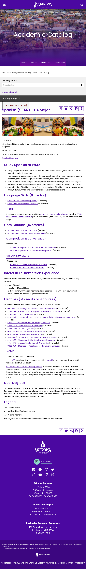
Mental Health (60, 62)
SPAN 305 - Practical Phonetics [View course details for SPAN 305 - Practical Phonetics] (21, 314)
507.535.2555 (43, 533)
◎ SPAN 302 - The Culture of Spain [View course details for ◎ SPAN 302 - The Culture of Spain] (22, 230)
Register (25, 62)
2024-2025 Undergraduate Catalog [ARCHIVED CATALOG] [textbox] (25, 73)
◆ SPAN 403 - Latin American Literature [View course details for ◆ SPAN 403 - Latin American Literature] (27, 267)
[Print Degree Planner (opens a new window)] (61, 108)
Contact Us (6, 547)
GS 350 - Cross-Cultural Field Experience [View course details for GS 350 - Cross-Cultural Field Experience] (24, 366)
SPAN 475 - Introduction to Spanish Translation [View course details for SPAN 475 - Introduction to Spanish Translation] (28, 343)
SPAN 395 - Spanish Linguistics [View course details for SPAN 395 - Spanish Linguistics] (21, 328)
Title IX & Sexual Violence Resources (64, 544)
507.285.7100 (36, 514)
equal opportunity (28, 544)
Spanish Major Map (10, 158)
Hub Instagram (46, 62)
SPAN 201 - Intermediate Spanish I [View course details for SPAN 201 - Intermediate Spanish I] (22, 201)
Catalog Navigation (11, 98)
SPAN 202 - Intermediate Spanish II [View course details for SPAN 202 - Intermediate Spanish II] (23, 203)
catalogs (8, 562)
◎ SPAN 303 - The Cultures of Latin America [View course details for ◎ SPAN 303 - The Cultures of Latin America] (27, 233)
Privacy (79, 544)
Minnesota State (44, 549)
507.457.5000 (35, 496)
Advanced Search (9, 92)
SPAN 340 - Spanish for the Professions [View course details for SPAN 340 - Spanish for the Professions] (25, 325)
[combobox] (43, 73)
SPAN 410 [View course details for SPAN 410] (49, 360)
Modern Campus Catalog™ (71, 562)
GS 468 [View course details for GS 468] (12, 360)
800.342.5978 (50, 496)
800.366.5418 (50, 514)
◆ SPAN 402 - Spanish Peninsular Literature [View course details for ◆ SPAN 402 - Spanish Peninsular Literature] (28, 264)
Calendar (34, 62)
